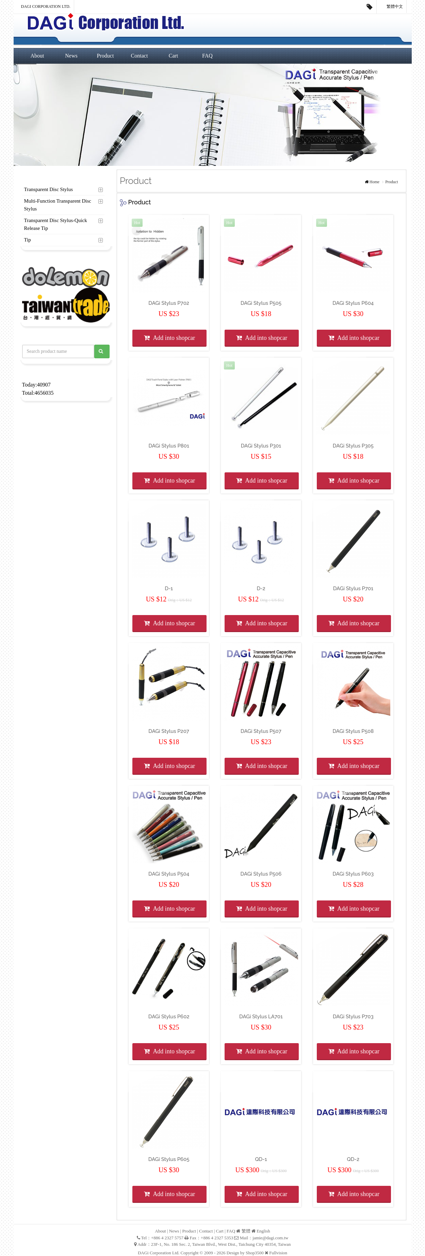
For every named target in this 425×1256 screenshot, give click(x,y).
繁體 (246, 1231)
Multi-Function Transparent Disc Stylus (58, 204)
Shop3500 (255, 1252)
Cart (173, 56)
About (37, 56)
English (263, 1231)
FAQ (207, 56)
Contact (139, 56)
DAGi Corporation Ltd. (45, 6)
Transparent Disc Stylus (48, 189)
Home (374, 181)
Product (105, 56)
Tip (27, 239)
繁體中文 (391, 7)
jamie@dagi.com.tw (270, 1237)
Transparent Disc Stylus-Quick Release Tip (55, 224)
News (71, 56)
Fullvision (278, 1252)
